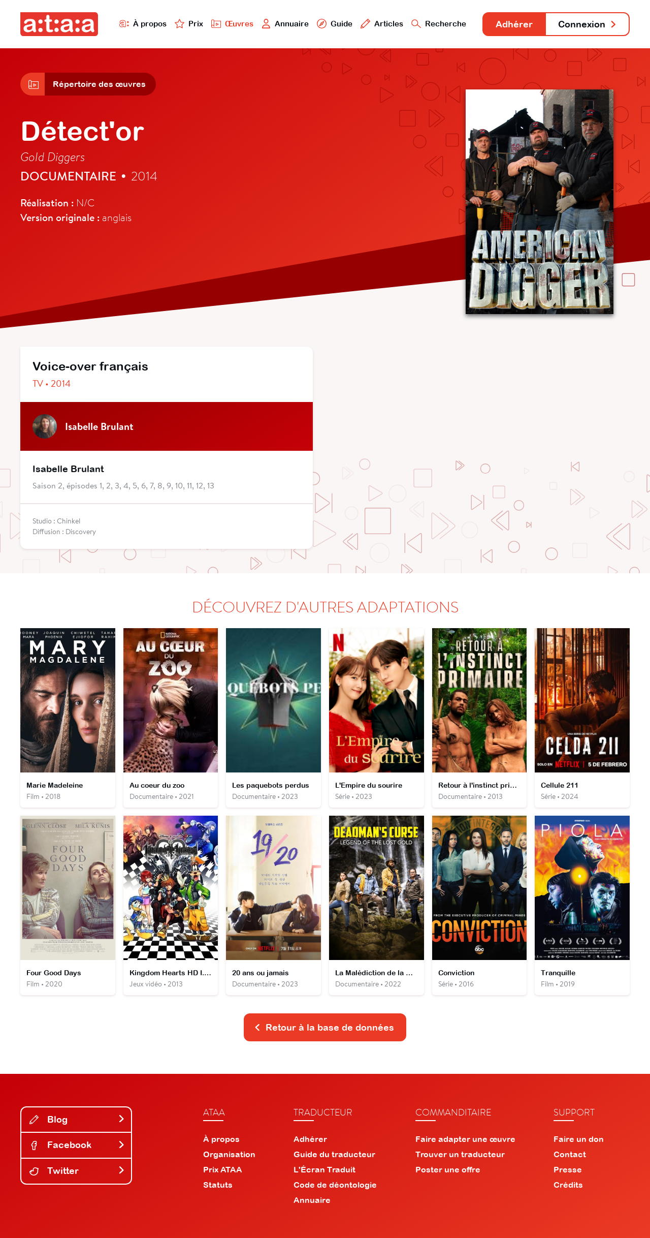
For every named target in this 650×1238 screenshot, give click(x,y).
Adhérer (514, 24)
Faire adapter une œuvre (465, 1138)
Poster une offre (447, 1169)
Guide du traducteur (334, 1154)
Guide (334, 23)
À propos (143, 23)
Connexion (587, 24)
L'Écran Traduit (324, 1169)
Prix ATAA (222, 1169)
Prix (189, 23)
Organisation (229, 1154)
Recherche (438, 23)
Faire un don (579, 1138)
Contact (570, 1154)
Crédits (568, 1184)
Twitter (77, 1170)
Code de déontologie (335, 1184)
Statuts (218, 1184)
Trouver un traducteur (460, 1154)
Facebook (77, 1144)
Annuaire (285, 23)
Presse (568, 1169)
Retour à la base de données (324, 1027)
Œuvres (232, 23)
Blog (77, 1119)
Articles (382, 23)
